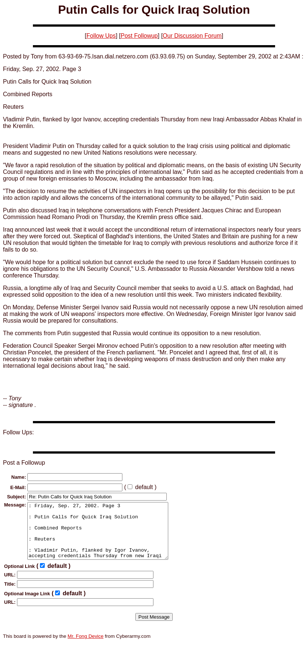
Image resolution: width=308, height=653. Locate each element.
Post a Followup (24, 463)
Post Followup (139, 36)
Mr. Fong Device (86, 647)
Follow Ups (101, 36)
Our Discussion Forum (192, 36)
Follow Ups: (18, 432)
